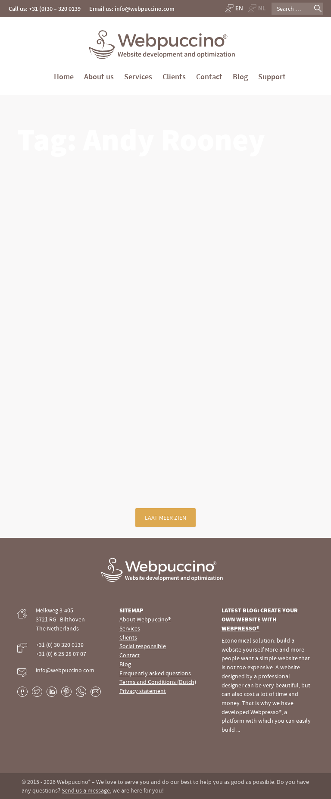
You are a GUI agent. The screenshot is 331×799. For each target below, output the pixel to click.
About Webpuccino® (145, 619)
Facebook (22, 692)
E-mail (96, 692)
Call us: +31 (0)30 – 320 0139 (45, 8)
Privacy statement (142, 691)
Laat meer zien (165, 517)
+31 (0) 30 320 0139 (60, 645)
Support (272, 76)
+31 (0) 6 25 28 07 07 (61, 654)
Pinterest (66, 692)
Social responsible (142, 646)
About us (99, 76)
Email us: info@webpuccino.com (132, 8)
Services (138, 76)
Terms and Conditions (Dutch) (157, 682)
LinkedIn (52, 692)
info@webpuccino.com (65, 670)
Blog (240, 76)
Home (64, 76)
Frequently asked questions (155, 673)
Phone (81, 692)
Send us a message (86, 790)
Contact (209, 76)
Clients (174, 76)
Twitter (37, 692)
